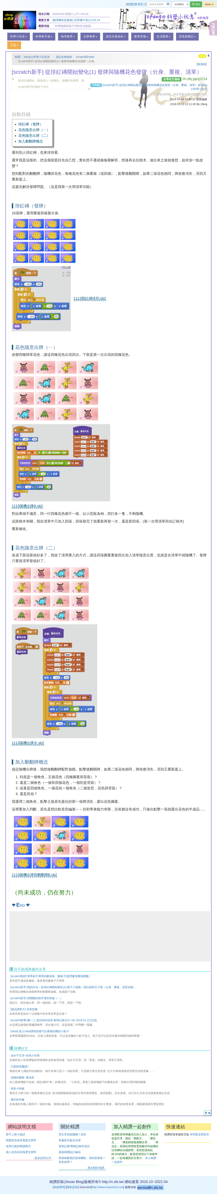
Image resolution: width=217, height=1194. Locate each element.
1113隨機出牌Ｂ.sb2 (28, 743)
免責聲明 (59, 1187)
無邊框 (202, 64)
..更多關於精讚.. (96, 1167)
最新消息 (43, 26)
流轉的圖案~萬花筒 (22, 1077)
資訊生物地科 (64, 56)
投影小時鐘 (17, 1088)
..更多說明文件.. (43, 1158)
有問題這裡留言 (199, 1134)
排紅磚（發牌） (30, 124)
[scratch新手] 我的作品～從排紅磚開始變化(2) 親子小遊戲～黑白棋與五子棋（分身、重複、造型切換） (73, 987)
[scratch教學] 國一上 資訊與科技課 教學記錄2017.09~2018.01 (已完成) (54, 1020)
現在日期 (43, 14)
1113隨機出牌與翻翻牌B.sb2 (34, 875)
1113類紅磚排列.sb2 (90, 298)
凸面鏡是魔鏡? (20, 1066)
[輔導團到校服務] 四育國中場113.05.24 (76, 20)
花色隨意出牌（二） (34, 136)
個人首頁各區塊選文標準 (21, 1152)
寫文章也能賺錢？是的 (72, 1134)
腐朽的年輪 (17, 1099)
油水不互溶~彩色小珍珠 (25, 1055)
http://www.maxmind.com (107, 1187)
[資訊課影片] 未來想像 (24, 1009)
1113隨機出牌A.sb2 (27, 506)
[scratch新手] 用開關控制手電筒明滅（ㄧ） (37, 998)
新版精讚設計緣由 (70, 1152)
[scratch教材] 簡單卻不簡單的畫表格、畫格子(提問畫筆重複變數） (51, 976)
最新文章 (43, 20)
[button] (18, 37)
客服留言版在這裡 (70, 1140)
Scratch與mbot (85, 56)
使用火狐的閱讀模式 (18, 1146)
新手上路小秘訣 (15, 1134)
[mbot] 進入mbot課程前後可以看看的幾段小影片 (40, 1031)
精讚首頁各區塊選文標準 (21, 1140)
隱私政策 (72, 1187)
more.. (209, 4)
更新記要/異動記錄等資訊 (74, 1146)
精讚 (129, 4)
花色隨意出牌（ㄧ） (34, 130)
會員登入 (140, 4)
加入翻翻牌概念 (30, 141)
